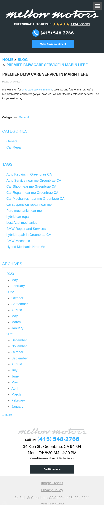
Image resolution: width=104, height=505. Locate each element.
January (17, 328)
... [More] (7, 414)
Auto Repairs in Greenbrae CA (29, 174)
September (20, 304)
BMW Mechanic (18, 241)
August (17, 310)
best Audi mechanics (22, 222)
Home (7, 60)
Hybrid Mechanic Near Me (26, 247)
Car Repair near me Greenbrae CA (32, 193)
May (15, 280)
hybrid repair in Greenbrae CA (29, 235)
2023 (10, 274)
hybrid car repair (19, 217)
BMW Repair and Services (26, 229)
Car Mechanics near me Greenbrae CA (36, 198)
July (14, 370)
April (15, 388)
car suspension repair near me (29, 204)
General (24, 117)
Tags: (8, 164)
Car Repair (15, 147)
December (19, 340)
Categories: (15, 131)
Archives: (12, 264)
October (17, 298)
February (18, 286)
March (16, 322)
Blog (23, 60)
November (19, 346)
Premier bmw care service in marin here (47, 65)
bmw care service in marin (37, 89)
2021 (10, 334)
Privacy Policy (52, 490)
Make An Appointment (53, 44)
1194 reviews (80, 24)
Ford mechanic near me (24, 211)
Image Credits (52, 483)
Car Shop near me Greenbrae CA (31, 186)
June (15, 376)
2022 (10, 292)
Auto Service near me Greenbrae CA (34, 180)
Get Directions (52, 469)
